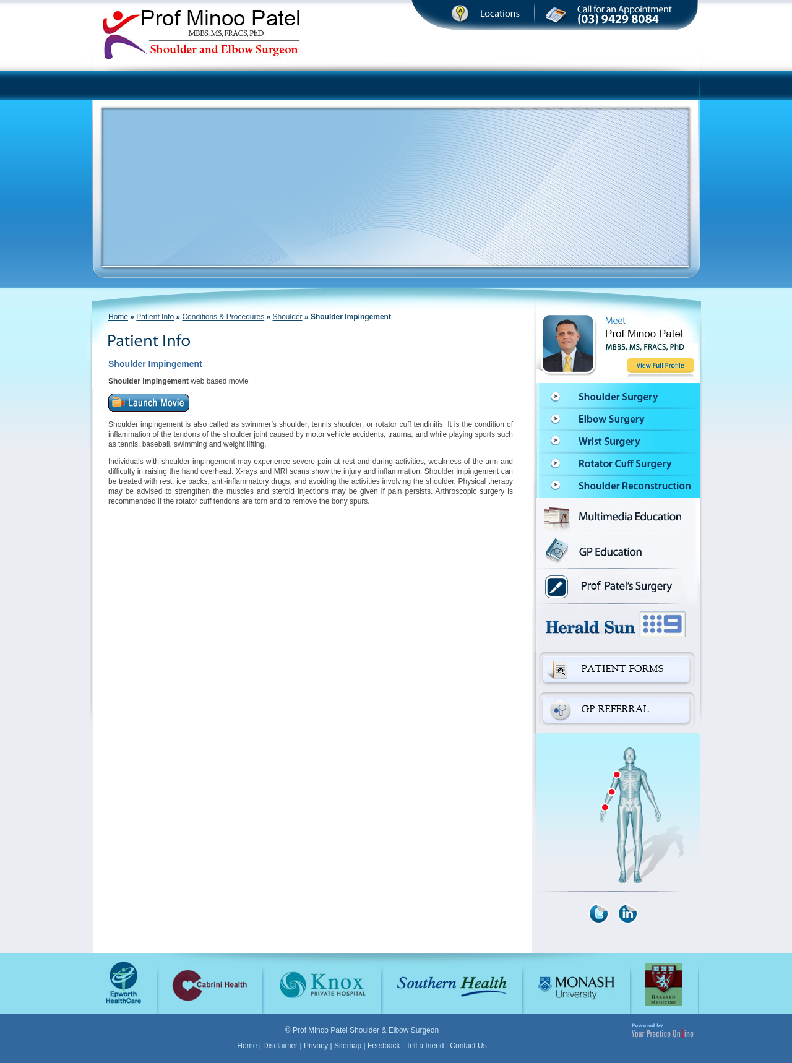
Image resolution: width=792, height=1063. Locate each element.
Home (118, 316)
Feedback (384, 1045)
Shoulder (288, 316)
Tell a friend (425, 1045)
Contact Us (468, 1045)
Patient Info (155, 316)
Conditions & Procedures (223, 316)
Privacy (316, 1045)
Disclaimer (280, 1045)
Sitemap (347, 1045)
